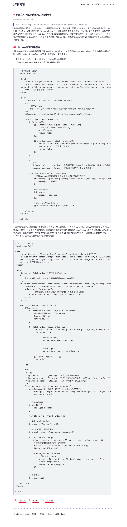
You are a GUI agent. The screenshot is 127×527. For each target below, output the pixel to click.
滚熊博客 (19, 4)
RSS (112, 4)
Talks (98, 4)
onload (49, 500)
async (22, 500)
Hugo (63, 514)
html (35, 500)
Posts (90, 4)
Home (83, 4)
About (105, 4)
